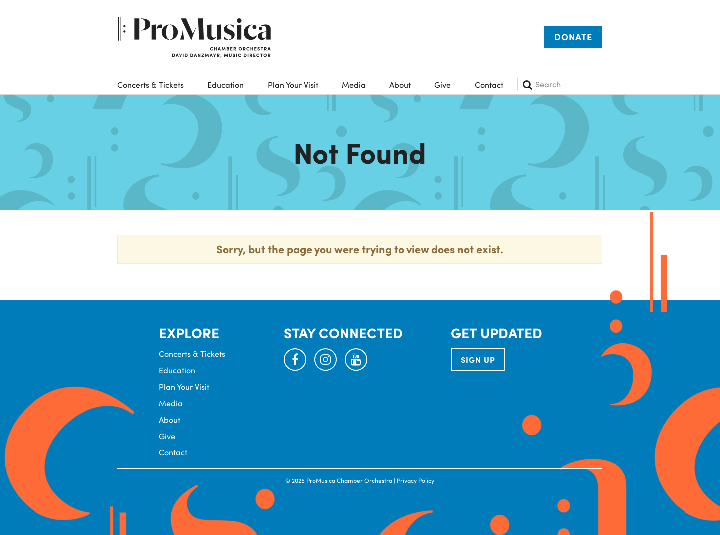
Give (442, 85)
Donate (573, 37)
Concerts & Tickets (151, 85)
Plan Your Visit (293, 85)
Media (354, 85)
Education (226, 85)
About (400, 85)
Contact (489, 85)
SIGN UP (478, 360)
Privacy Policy (415, 480)
